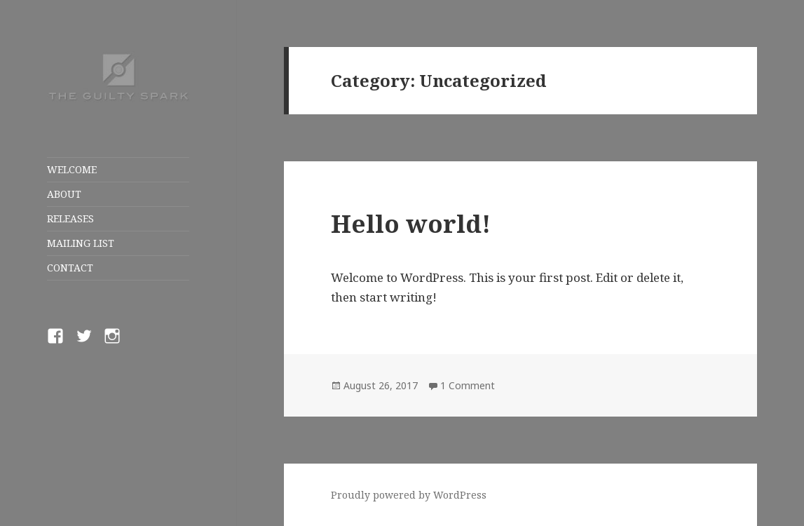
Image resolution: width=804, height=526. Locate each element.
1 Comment (467, 385)
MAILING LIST (80, 243)
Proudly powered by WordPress (408, 494)
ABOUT (64, 194)
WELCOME (72, 169)
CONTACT (70, 267)
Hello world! (411, 223)
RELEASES (70, 218)
